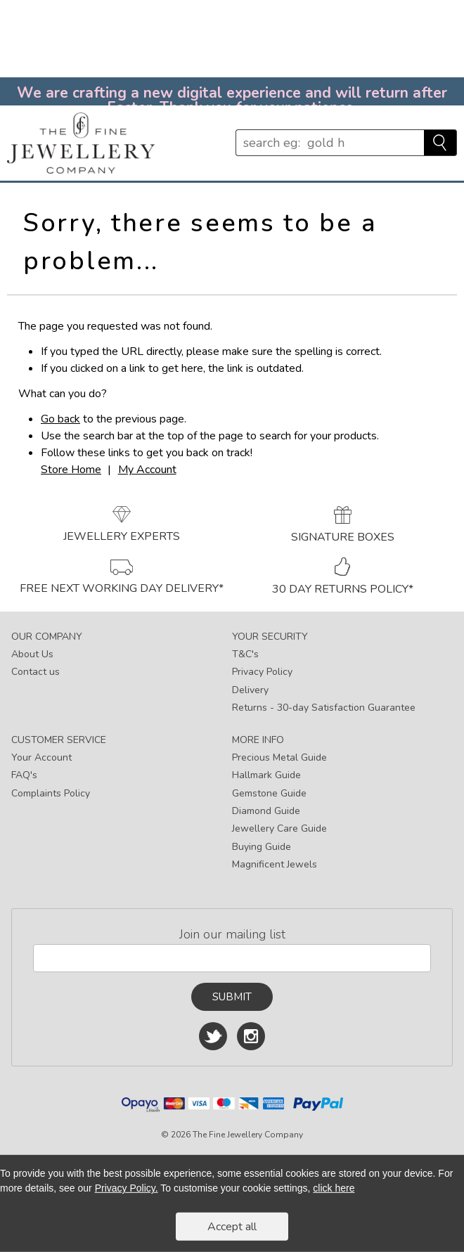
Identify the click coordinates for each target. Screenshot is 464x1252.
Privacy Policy (262, 671)
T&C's (245, 654)
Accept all (232, 1226)
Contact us (35, 671)
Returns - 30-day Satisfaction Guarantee (323, 707)
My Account (147, 469)
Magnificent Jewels (274, 864)
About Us (32, 654)
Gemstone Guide (269, 793)
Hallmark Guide (266, 775)
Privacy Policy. (126, 1188)
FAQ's (24, 775)
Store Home (71, 469)
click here (333, 1188)
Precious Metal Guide (279, 757)
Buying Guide (261, 846)
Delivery (250, 690)
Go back (60, 419)
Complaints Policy (50, 793)
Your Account (41, 757)
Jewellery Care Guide (279, 828)
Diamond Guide (266, 811)
